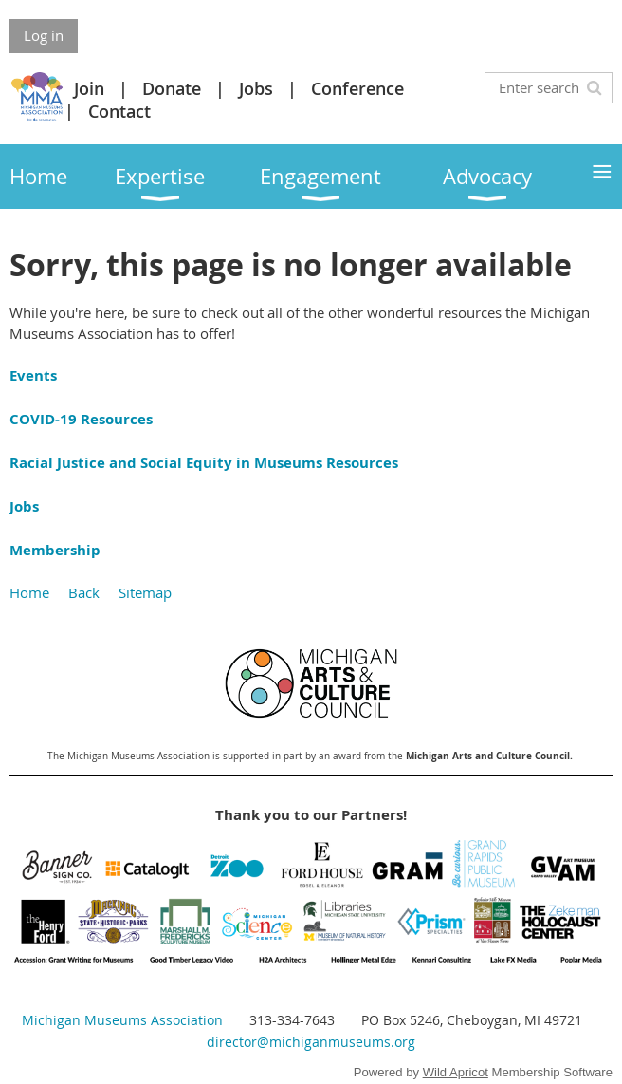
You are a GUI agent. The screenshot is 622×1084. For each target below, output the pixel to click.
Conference (357, 88)
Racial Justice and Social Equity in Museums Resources (203, 463)
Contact (119, 111)
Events (33, 375)
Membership (55, 550)
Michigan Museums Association (122, 1020)
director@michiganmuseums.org (311, 1042)
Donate (171, 88)
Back (84, 592)
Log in (44, 35)
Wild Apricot (455, 1072)
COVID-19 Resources (81, 419)
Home (29, 592)
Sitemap (145, 592)
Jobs (256, 88)
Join (89, 88)
